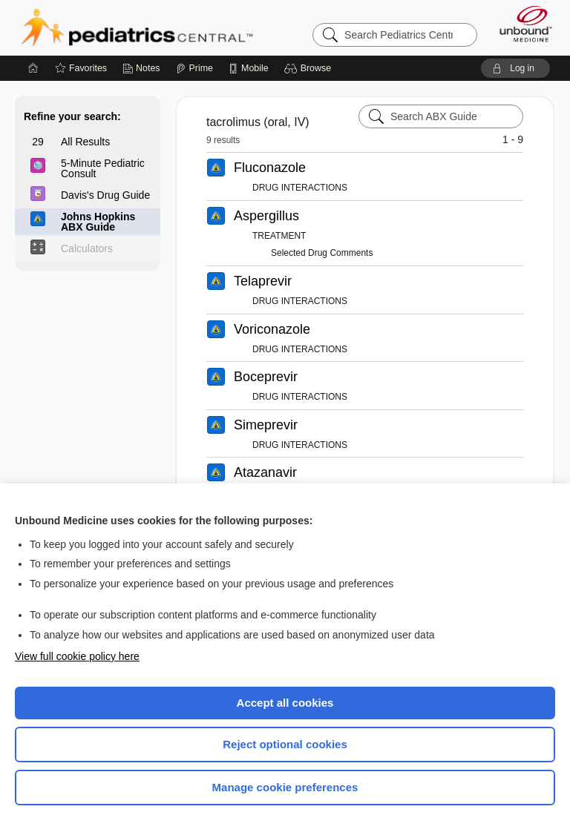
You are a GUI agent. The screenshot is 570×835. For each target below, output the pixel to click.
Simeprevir (266, 424)
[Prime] (194, 68)
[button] (309, 68)
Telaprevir (263, 281)
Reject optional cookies (285, 744)
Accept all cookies (285, 702)
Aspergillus (266, 215)
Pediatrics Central (137, 27)
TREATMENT (279, 236)
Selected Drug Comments (322, 253)
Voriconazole (272, 329)
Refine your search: (72, 116)
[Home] (33, 68)
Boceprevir (266, 376)
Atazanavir (265, 472)
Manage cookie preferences (285, 787)
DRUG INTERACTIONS (299, 187)
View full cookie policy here (77, 656)
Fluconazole (270, 167)
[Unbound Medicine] (521, 24)
